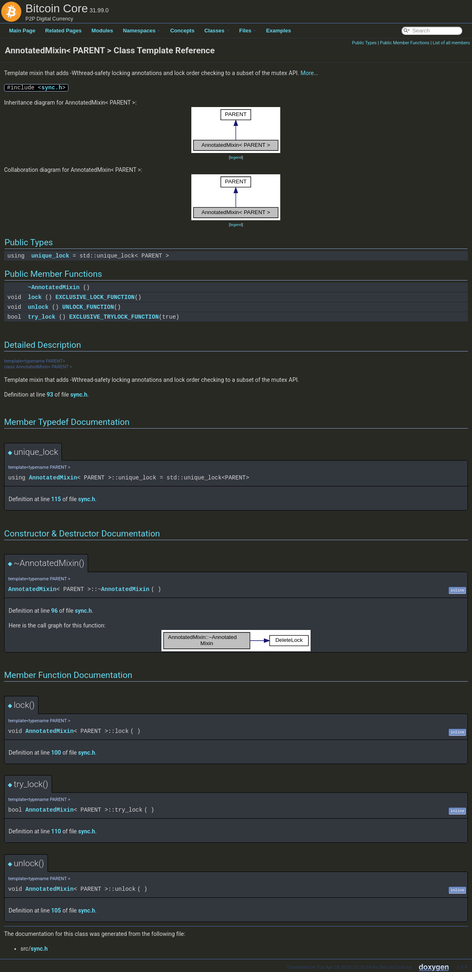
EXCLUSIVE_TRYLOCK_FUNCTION (114, 317)
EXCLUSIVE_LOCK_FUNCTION (94, 297)
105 (56, 910)
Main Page (22, 30)
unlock (38, 307)
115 (56, 499)
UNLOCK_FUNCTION (88, 307)
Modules (102, 30)
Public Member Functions (404, 43)
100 (56, 752)
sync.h (51, 87)
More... (309, 73)
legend (236, 157)
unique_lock (50, 256)
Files (247, 30)
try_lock (41, 317)
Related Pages (63, 30)
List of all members (451, 43)
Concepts (182, 30)
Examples (278, 30)
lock (35, 297)
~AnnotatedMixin (53, 287)
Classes (216, 30)
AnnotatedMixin (53, 477)
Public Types (364, 43)
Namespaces (142, 30)
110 (56, 831)
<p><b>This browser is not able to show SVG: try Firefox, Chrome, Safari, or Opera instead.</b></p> (236, 130)
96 (54, 610)
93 (50, 394)
